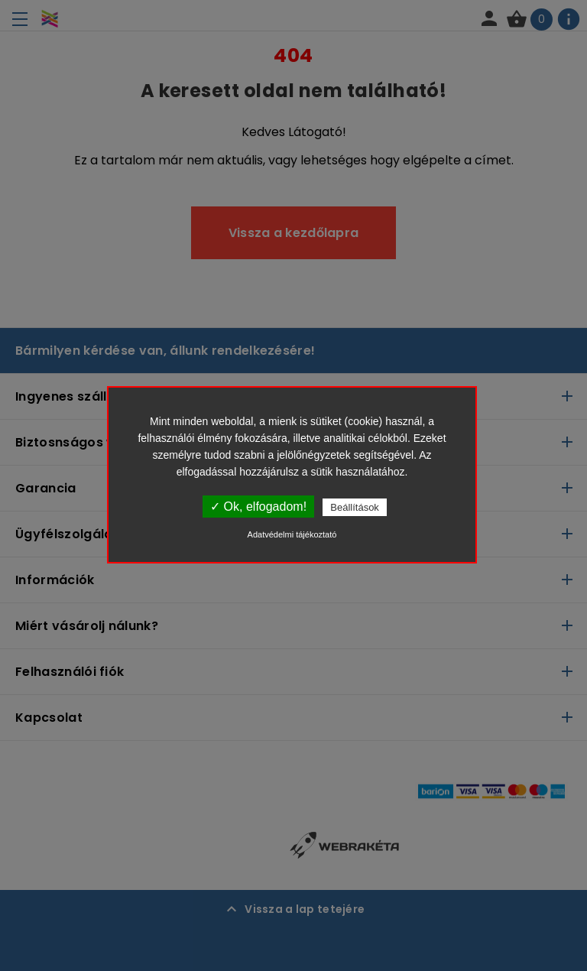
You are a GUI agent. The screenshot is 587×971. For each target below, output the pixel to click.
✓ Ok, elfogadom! (258, 506)
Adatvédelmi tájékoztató (292, 534)
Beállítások (354, 507)
